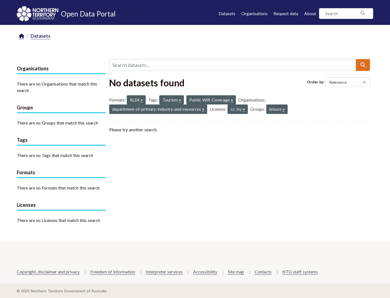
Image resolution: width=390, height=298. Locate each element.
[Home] (21, 36)
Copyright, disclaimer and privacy (48, 271)
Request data (286, 13)
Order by (315, 82)
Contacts (263, 271)
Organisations (254, 13)
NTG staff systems (300, 271)
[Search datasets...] (232, 65)
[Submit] (363, 65)
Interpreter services (164, 271)
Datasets (227, 13)
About (310, 13)
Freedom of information (112, 271)
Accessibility (205, 271)
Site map (236, 271)
